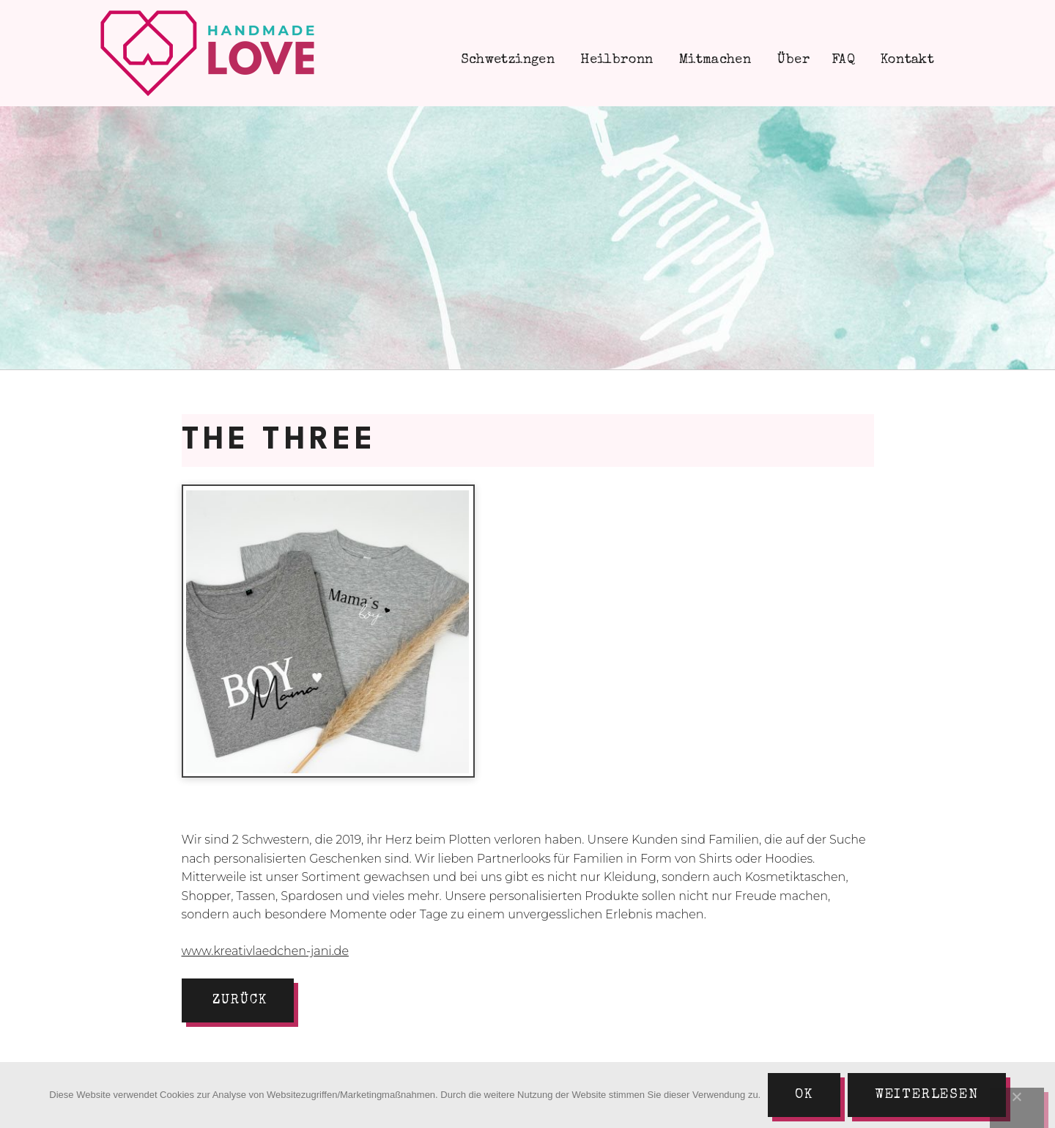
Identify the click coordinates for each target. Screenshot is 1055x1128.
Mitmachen (713, 60)
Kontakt (905, 60)
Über (791, 60)
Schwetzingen (505, 60)
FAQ (843, 60)
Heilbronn (615, 60)
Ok (804, 1095)
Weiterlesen (927, 1095)
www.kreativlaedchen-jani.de (265, 951)
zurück (239, 1000)
